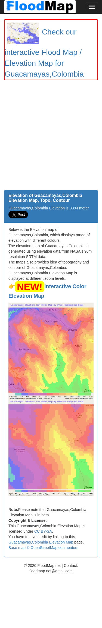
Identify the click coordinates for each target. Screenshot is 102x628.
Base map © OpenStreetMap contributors (43, 547)
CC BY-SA (43, 531)
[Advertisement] (51, 136)
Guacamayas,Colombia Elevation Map (40, 542)
